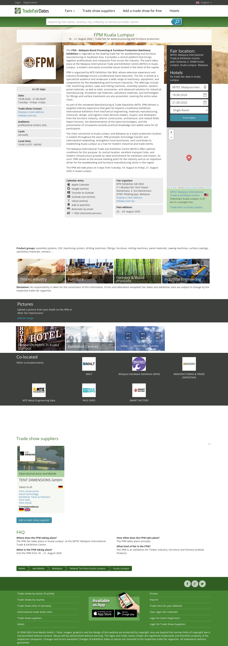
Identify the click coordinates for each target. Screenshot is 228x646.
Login (18, 2)
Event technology (28, 494)
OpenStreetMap (191, 187)
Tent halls (24, 499)
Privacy (154, 593)
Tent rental (25, 502)
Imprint (154, 599)
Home (21, 568)
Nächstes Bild (62, 458)
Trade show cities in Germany (34, 605)
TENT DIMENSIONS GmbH (40, 480)
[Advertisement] (114, 235)
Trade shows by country (30, 599)
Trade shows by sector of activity (35, 593)
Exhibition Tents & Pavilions (34, 497)
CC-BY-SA (208, 187)
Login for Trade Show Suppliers (167, 624)
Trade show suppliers (99, 11)
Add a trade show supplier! (34, 520)
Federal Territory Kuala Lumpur (88, 568)
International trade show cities (34, 612)
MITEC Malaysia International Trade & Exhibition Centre (186, 193)
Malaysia (57, 568)
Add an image (25, 318)
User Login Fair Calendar (164, 612)
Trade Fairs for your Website (166, 605)
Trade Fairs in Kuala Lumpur (186, 207)
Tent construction (29, 491)
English (206, 2)
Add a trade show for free (142, 11)
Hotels (174, 11)
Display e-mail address (31, 112)
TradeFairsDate (32, 10)
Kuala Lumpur (121, 568)
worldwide (38, 568)
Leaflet (174, 187)
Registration (30, 2)
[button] (189, 157)
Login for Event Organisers (165, 618)
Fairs (70, 11)
